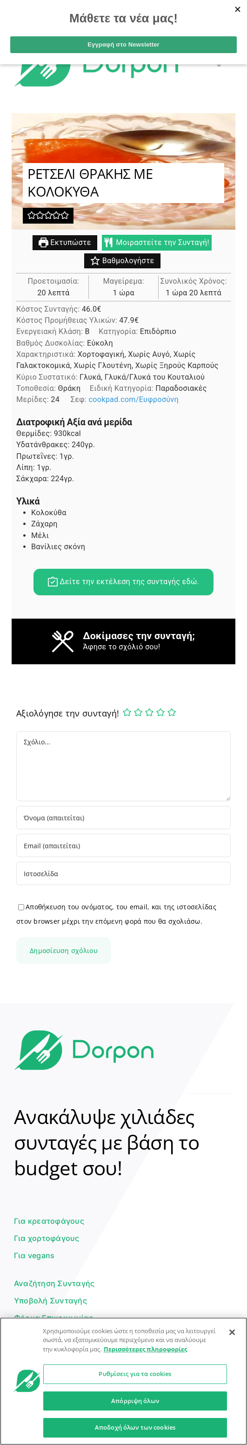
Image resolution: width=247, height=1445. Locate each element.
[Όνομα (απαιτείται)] (123, 817)
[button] (31, 215)
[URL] (123, 873)
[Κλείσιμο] (232, 1332)
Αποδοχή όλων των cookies (135, 1427)
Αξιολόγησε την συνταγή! (67, 713)
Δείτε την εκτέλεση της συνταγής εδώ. (123, 582)
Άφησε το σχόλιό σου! (121, 647)
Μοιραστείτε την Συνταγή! (156, 243)
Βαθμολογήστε (122, 261)
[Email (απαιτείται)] (123, 845)
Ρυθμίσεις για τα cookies (135, 1374)
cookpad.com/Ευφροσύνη (133, 399)
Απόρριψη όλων (135, 1401)
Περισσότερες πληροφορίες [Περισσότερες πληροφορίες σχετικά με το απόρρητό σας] (145, 1349)
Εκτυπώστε (65, 243)
